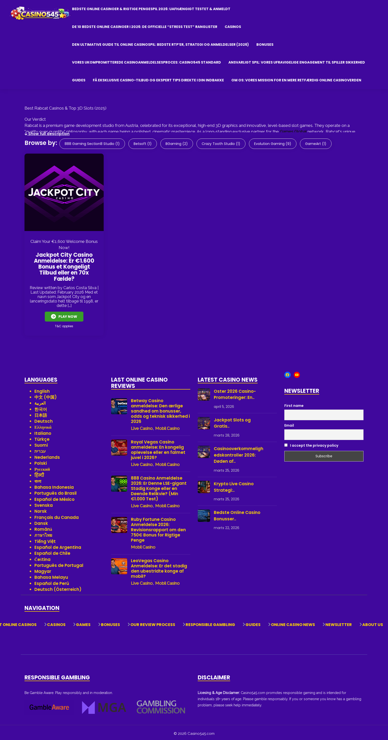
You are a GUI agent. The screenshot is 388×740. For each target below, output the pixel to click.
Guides (78, 80)
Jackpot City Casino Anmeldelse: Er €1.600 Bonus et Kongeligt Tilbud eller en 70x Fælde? (64, 267)
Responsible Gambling (210, 622)
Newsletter (338, 622)
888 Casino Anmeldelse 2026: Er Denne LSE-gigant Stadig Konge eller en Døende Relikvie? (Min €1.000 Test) (159, 486)
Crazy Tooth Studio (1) (221, 143)
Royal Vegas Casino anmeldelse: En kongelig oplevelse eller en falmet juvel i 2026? (158, 447)
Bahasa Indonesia (54, 485)
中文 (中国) (45, 395)
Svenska (43, 503)
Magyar (42, 569)
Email (289, 423)
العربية (40, 401)
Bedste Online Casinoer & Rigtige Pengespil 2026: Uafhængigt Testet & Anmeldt (151, 8)
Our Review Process (152, 622)
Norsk (40, 509)
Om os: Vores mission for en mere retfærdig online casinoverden (296, 80)
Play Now (64, 316)
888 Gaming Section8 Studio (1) (92, 143)
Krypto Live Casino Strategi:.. (234, 485)
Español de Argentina (57, 545)
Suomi (41, 443)
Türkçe (41, 437)
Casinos (233, 26)
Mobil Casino (167, 426)
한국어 (40, 407)
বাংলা (37, 479)
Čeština (42, 557)
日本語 (40, 413)
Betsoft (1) (143, 143)
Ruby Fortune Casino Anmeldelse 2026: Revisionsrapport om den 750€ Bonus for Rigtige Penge (158, 528)
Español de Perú (51, 581)
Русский (42, 467)
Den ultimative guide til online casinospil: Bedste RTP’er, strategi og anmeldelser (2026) (160, 44)
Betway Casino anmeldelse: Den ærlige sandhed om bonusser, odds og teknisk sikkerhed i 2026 (160, 409)
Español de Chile (52, 551)
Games (83, 622)
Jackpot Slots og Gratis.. (232, 421)
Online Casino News (293, 622)
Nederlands (47, 455)
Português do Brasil (55, 491)
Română (43, 527)
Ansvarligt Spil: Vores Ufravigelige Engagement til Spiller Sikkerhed (296, 62)
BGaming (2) (177, 143)
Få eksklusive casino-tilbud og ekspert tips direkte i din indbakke (158, 80)
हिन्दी (39, 473)
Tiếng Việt (45, 539)
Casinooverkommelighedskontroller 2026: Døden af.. (238, 452)
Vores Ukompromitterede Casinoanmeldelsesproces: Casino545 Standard (146, 62)
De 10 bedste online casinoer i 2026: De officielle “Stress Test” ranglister (144, 26)
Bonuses (264, 44)
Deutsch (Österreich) (57, 587)
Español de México (54, 497)
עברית (40, 449)
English (42, 389)
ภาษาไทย (43, 533)
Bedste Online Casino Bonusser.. (237, 513)
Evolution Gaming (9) (272, 143)
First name (294, 403)
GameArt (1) (315, 143)
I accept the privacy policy (311, 443)
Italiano (42, 431)
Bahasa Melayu (51, 575)
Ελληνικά (42, 425)
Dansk (41, 521)
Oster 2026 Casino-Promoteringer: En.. (235, 392)
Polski (40, 461)
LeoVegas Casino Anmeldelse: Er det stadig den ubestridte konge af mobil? (159, 566)
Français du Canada (56, 515)
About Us (372, 622)
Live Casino (142, 426)
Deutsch (43, 419)
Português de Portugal (58, 563)
